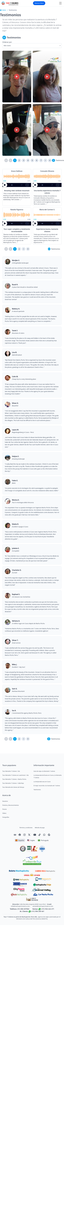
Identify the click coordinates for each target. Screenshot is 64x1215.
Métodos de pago (40, 827)
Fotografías (5, 817)
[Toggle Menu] (60, 3)
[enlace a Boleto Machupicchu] (19, 871)
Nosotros (5, 801)
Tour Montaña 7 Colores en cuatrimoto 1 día (15, 775)
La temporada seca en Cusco (42, 781)
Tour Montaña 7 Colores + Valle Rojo (13, 783)
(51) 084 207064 (23, 909)
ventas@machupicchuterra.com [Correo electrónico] (42, 906)
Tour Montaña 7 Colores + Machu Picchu (14, 779)
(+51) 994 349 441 (37, 911)
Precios (4, 809)
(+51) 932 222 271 (47, 909)
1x (27, 185)
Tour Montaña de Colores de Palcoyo (13, 787)
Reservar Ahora (39, 3)
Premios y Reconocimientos (10, 805)
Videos (4, 813)
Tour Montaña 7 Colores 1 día (11, 771)
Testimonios (37, 789)
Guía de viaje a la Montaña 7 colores (44, 771)
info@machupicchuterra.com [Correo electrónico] (20, 906)
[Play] (4, 185)
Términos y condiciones (25, 827)
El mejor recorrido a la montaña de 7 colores (47, 785)
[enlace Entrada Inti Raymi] (32, 875)
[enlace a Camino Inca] (45, 871)
